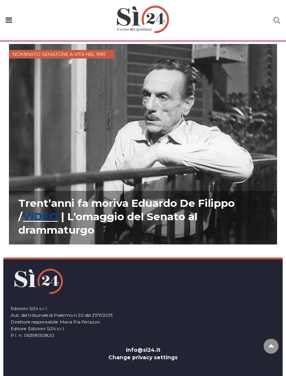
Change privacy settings (143, 357)
